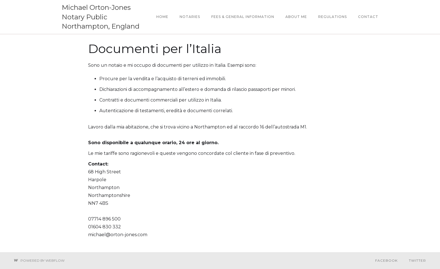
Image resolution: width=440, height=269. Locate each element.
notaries (190, 17)
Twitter (417, 260)
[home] (106, 17)
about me (296, 17)
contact (368, 17)
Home (162, 17)
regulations (332, 17)
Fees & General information (242, 17)
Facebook (386, 260)
